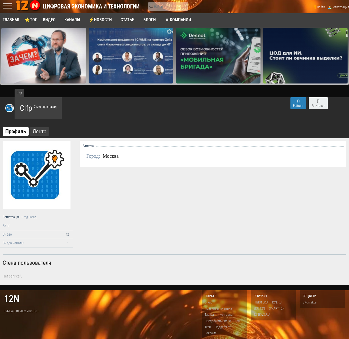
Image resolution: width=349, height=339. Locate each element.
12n (11, 299)
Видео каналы (36, 243)
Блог (36, 226)
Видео (36, 234)
